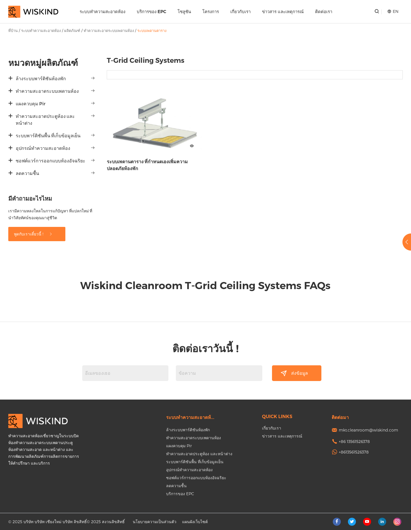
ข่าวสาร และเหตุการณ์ (283, 11)
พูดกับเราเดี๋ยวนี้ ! (33, 233)
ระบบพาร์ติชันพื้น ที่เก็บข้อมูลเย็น (48, 135)
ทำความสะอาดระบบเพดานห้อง (109, 30)
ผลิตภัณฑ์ (72, 30)
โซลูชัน (184, 11)
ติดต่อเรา (323, 11)
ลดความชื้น (27, 173)
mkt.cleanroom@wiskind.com (368, 430)
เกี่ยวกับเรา (240, 11)
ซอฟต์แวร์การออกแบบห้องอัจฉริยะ (50, 161)
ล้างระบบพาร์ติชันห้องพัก (41, 78)
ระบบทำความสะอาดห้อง (102, 11)
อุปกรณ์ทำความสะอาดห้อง (43, 148)
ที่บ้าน (13, 30)
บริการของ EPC (151, 11)
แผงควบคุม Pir (31, 103)
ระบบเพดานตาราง (151, 30)
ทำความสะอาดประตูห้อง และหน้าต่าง (45, 120)
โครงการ (210, 11)
